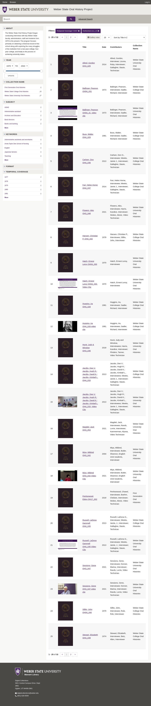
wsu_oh (91, 31)
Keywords (11, 134)
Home (5, 2)
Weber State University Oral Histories (17, 95)
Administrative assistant (13, 111)
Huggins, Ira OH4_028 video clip (89, 326)
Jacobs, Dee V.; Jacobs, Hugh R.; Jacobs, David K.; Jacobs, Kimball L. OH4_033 (90, 374)
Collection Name (15, 82)
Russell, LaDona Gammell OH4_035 (90, 523)
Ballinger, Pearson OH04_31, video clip (90, 113)
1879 (6, 185)
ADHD (7, 107)
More (6, 128)
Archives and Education (13, 115)
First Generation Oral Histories (15, 87)
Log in (147, 2)
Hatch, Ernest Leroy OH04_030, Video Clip (90, 284)
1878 (6, 181)
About (9, 28)
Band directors (9, 120)
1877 (6, 177)
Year (8, 60)
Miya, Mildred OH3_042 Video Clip (89, 476)
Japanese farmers (11, 152)
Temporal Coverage (17, 172)
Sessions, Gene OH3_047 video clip (89, 589)
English (7, 148)
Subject (10, 102)
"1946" (68, 31)
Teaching (8, 156)
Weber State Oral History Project (73, 9)
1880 (6, 189)
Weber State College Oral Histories (16, 91)
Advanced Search (85, 19)
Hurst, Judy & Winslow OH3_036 (88, 347)
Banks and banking (11, 124)
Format (10, 166)
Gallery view (94, 37)
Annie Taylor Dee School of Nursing (17, 144)
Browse (13, 2)
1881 (6, 193)
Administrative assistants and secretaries (18, 139)
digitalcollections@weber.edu (27, 693)
